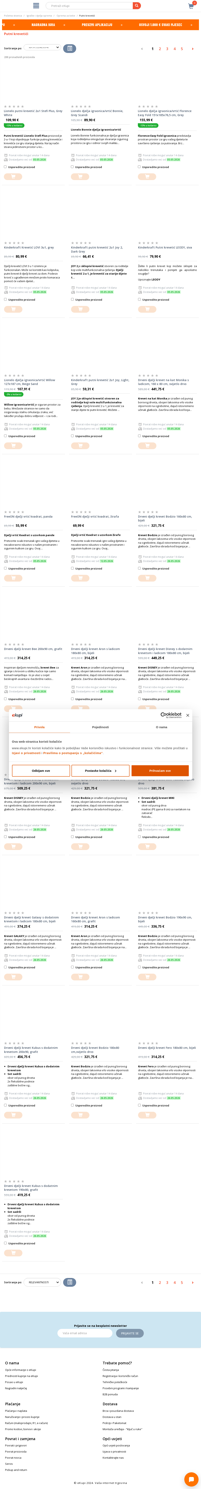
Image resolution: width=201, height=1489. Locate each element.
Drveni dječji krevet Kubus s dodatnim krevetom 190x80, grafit (31, 1188)
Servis (9, 1464)
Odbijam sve (41, 770)
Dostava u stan (112, 1417)
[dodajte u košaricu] (13, 176)
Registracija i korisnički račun (120, 1376)
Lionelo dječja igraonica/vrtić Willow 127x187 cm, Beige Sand (29, 382)
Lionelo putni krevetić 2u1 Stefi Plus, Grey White (33, 113)
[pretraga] (137, 5)
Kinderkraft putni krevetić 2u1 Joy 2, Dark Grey (97, 249)
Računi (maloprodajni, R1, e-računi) (26, 1423)
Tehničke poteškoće (115, 1382)
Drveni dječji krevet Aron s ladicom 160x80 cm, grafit (95, 919)
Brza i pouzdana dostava (118, 1411)
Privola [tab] (39, 727)
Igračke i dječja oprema (39, 15)
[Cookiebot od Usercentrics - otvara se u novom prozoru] (163, 715)
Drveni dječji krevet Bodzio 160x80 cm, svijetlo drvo (98, 781)
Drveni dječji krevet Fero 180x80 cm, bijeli (167, 1048)
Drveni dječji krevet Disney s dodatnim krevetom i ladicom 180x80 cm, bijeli (165, 651)
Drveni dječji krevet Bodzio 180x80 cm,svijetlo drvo (95, 1050)
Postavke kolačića (100, 770)
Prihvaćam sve (160, 770)
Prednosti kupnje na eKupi (21, 1376)
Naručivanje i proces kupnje (22, 1417)
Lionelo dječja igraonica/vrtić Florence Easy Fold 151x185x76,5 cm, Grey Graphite (164, 113)
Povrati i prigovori (16, 1445)
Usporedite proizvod (19, 167)
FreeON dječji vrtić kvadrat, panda (28, 516)
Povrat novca (13, 1457)
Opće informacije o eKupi (20, 1370)
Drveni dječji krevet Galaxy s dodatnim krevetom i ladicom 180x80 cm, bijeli (31, 919)
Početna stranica (13, 15)
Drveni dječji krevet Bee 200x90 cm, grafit (33, 649)
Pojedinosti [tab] (100, 727)
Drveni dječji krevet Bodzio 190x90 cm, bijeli (165, 919)
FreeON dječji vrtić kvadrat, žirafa (95, 516)
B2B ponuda (110, 1394)
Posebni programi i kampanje (121, 1388)
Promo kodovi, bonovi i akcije (23, 1429)
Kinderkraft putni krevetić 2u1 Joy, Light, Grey (100, 382)
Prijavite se (130, 1333)
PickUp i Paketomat (114, 1423)
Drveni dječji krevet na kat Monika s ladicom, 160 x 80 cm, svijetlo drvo (163, 382)
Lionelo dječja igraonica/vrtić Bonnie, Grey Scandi (97, 113)
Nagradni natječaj (16, 1388)
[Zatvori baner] (187, 715)
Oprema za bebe (66, 15)
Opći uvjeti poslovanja (116, 1445)
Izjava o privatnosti (114, 1451)
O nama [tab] (161, 727)
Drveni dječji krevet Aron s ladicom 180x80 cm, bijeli (95, 651)
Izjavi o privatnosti (26, 752)
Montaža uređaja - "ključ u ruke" (122, 1429)
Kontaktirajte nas (113, 1457)
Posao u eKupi (14, 1382)
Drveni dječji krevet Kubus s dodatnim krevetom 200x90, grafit (31, 1050)
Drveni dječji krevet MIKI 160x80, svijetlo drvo (166, 781)
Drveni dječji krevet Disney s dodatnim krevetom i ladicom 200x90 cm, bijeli (31, 781)
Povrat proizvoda (15, 1451)
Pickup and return (16, 1470)
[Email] (84, 1333)
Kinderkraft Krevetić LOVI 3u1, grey (29, 247)
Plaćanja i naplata (16, 1411)
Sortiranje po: (13, 48)
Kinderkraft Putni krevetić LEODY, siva (165, 247)
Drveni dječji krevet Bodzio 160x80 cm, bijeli (165, 518)
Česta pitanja (111, 1370)
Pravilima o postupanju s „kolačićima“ (73, 752)
